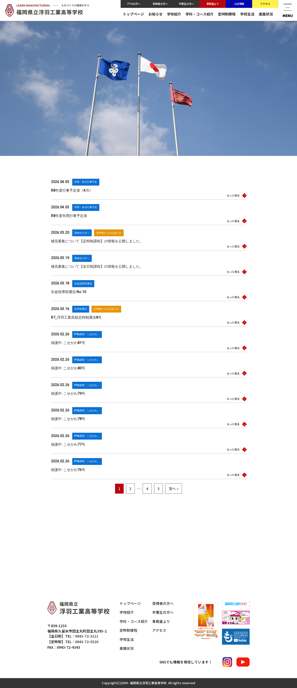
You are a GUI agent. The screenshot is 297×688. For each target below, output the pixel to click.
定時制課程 (227, 13)
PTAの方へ (133, 4)
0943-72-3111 (86, 636)
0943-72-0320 (86, 641)
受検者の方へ (160, 4)
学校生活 (247, 13)
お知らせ (155, 13)
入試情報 (239, 4)
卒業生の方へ (186, 4)
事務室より (212, 4)
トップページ (133, 13)
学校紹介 (174, 13)
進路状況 (266, 13)
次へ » (173, 490)
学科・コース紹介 (199, 13)
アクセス (265, 4)
